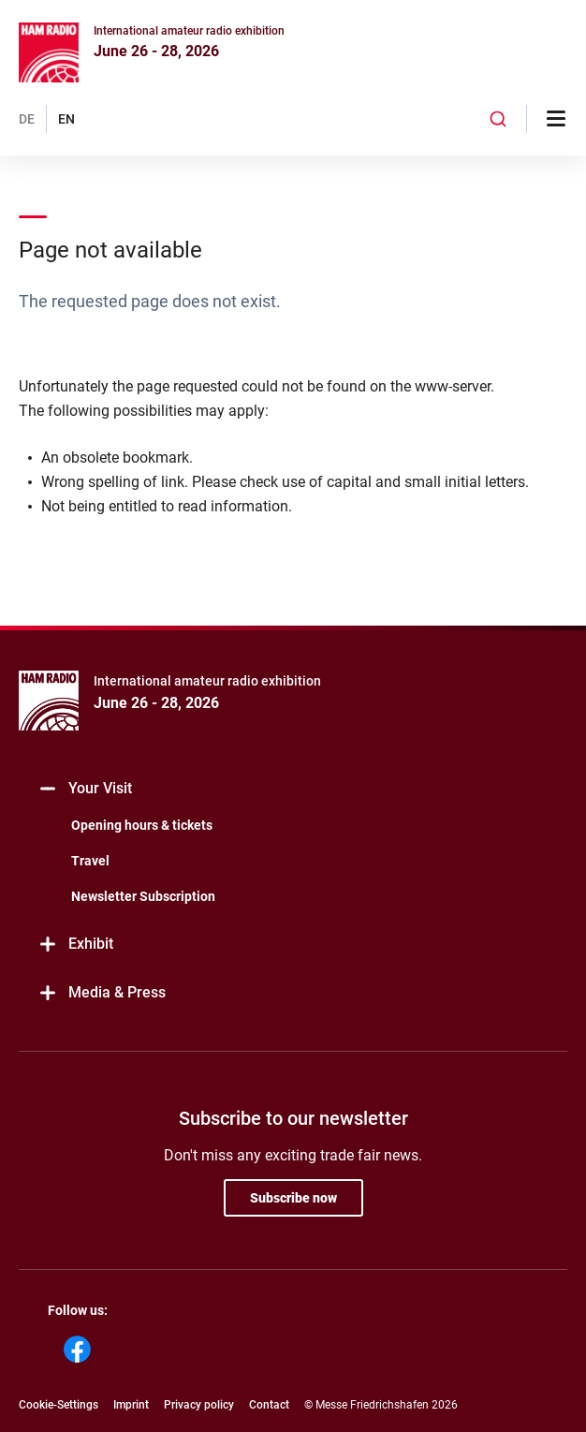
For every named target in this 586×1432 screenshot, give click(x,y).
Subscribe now (293, 1197)
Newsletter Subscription (143, 896)
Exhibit (75, 944)
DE (27, 118)
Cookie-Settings (58, 1404)
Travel (90, 860)
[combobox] (498, 119)
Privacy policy (199, 1404)
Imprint (131, 1404)
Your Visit (84, 789)
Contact (269, 1404)
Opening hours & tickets (141, 825)
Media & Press (101, 993)
